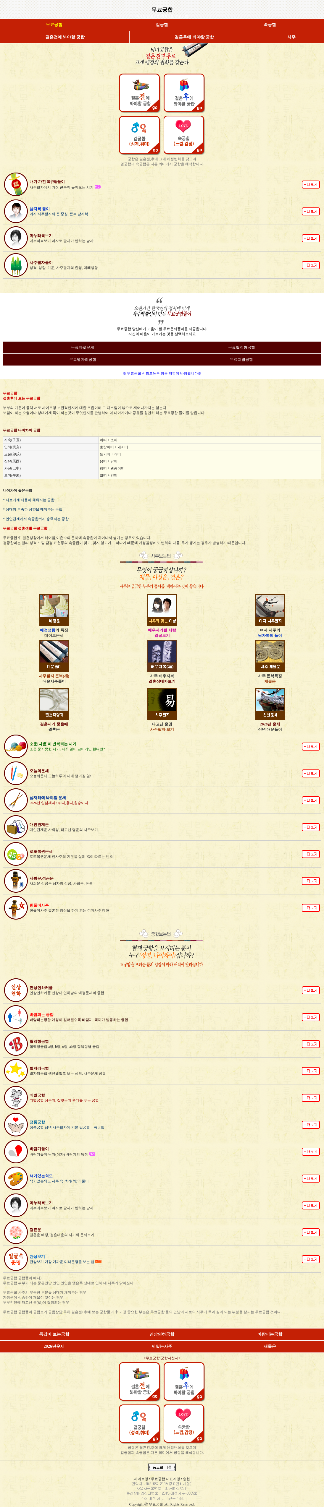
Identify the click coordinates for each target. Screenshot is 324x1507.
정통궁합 (153, 16)
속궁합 (141, 16)
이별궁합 (181, 16)
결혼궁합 (167, 16)
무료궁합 (156, 1504)
